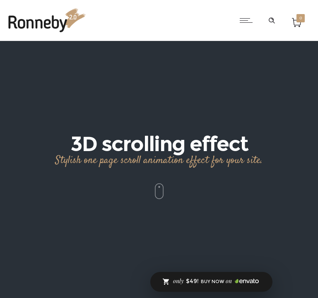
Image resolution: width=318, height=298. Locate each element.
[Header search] (272, 21)
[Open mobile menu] (248, 20)
